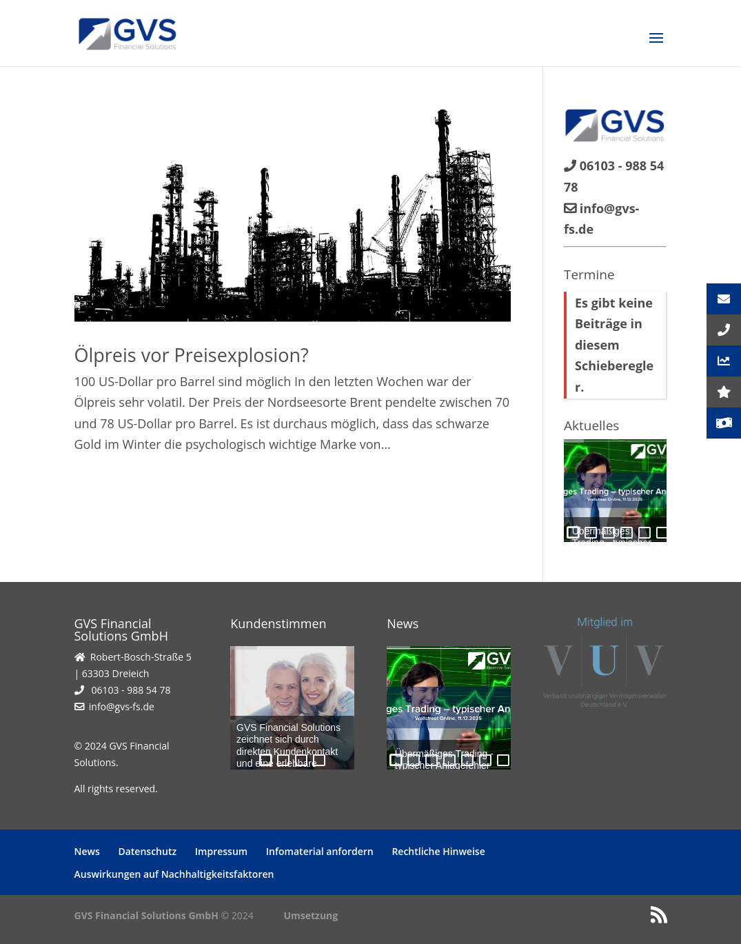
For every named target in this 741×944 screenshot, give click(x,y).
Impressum (221, 851)
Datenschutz (147, 851)
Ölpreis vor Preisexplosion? (191, 355)
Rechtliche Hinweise (438, 851)
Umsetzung (310, 915)
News (87, 851)
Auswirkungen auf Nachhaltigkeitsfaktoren (174, 874)
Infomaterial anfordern (320, 851)
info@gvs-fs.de (121, 706)
